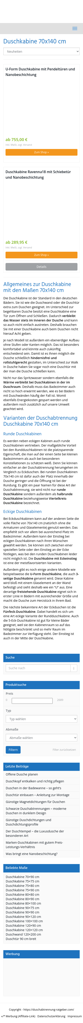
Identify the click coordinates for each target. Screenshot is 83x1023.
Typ (8, 710)
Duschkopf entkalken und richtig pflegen (35, 781)
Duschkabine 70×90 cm (22, 877)
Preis (9, 693)
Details (41, 267)
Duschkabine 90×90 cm (22, 912)
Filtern (13, 750)
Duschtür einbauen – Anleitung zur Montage (37, 795)
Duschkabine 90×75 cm (22, 908)
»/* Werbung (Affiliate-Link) (18, 1016)
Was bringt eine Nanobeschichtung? (31, 854)
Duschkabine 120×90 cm (23, 925)
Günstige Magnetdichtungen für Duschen (35, 802)
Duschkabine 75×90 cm (22, 890)
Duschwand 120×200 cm (23, 934)
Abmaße (12, 729)
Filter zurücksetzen (64, 750)
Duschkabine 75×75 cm (22, 881)
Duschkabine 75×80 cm (22, 886)
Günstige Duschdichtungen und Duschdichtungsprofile (28, 822)
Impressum (75, 1016)
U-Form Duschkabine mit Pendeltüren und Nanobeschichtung (40, 72)
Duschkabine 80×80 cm (22, 894)
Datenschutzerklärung (51, 1016)
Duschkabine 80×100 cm (23, 903)
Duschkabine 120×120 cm (24, 930)
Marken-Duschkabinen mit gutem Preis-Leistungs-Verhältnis (34, 844)
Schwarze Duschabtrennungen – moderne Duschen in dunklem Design (36, 810)
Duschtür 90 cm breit (21, 939)
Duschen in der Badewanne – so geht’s (33, 788)
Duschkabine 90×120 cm (23, 917)
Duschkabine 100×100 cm (24, 921)
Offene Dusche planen (22, 774)
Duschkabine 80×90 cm (22, 899)
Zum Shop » (41, 152)
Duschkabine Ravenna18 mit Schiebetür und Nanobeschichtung (38, 175)
